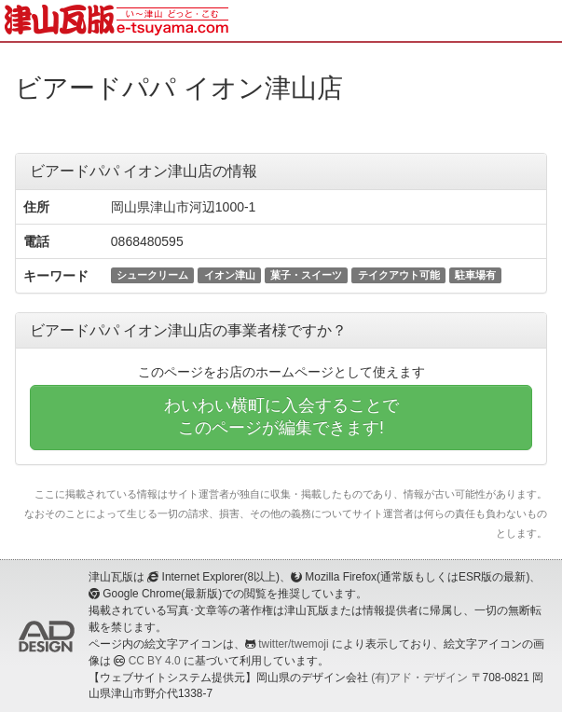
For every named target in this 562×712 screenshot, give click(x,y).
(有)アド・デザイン (419, 677)
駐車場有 (475, 275)
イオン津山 (229, 275)
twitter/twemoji (293, 643)
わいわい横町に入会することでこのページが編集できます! (281, 416)
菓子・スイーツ (306, 275)
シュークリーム (152, 275)
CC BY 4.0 (155, 660)
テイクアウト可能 (399, 275)
